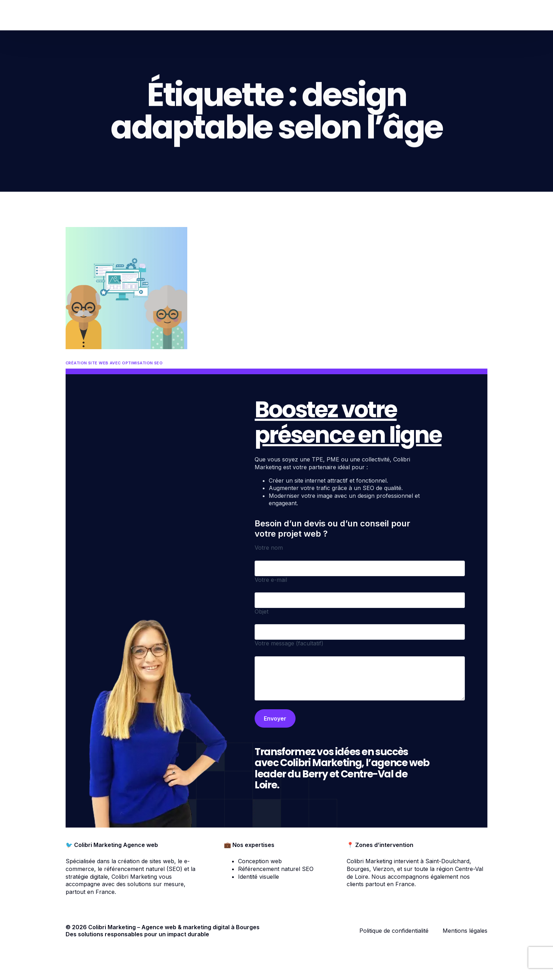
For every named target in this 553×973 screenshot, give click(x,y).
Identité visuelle (258, 876)
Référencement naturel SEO (276, 868)
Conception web (260, 861)
